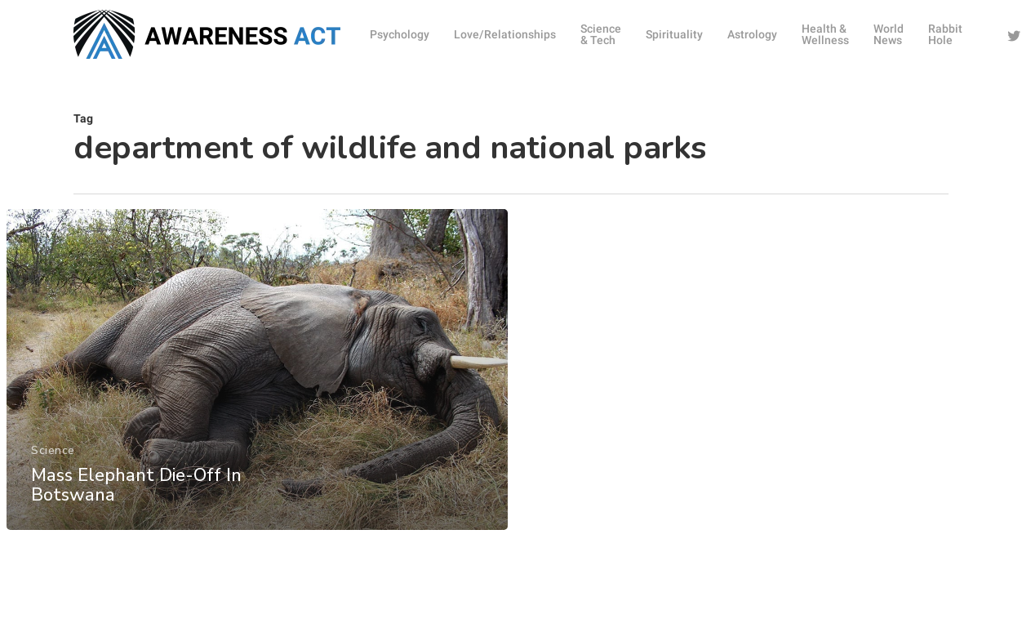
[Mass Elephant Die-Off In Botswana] (257, 381)
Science (53, 462)
